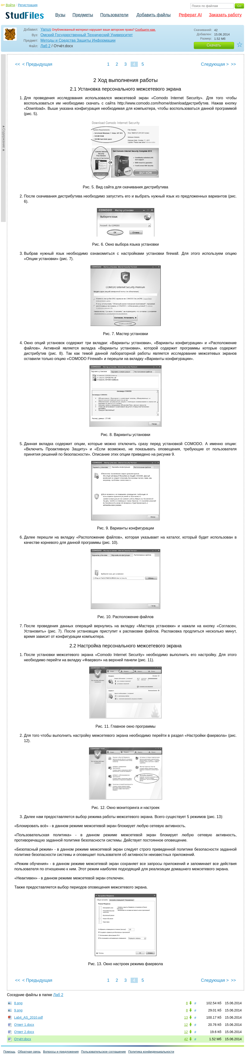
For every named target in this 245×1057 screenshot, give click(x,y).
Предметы (82, 14)
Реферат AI (190, 14)
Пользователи (114, 14)
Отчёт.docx (22, 1039)
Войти (10, 5)
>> (233, 64)
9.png (18, 1010)
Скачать (214, 45)
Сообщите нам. (145, 29)
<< (17, 64)
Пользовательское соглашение (103, 1051)
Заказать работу (225, 14)
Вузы (60, 14)
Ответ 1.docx (24, 1025)
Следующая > (215, 64)
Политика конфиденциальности (151, 1051)
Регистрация (28, 5)
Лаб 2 (45, 46)
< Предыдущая (37, 64)
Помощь (9, 1051)
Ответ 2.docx (24, 1032)
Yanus (45, 29)
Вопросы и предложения (61, 1051)
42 (186, 1039)
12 (186, 1025)
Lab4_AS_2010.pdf (28, 1017)
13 (186, 1017)
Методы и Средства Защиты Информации (78, 40)
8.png (18, 1003)
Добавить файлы (153, 14)
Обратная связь (29, 1051)
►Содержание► (4, 138)
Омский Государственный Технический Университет (86, 35)
